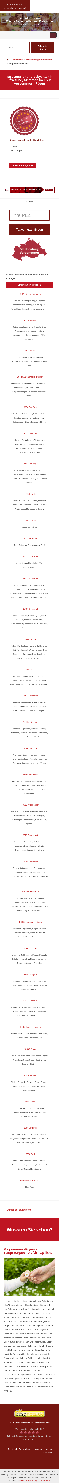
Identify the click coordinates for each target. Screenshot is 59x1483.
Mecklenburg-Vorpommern (39, 59)
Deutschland (14, 59)
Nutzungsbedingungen (42, 1449)
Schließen (45, 1481)
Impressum (48, 1452)
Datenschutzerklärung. (27, 1481)
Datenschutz (24, 1449)
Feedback (12, 1449)
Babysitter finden (43, 47)
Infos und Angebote (23, 165)
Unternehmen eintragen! (29, 285)
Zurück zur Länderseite (19, 1210)
